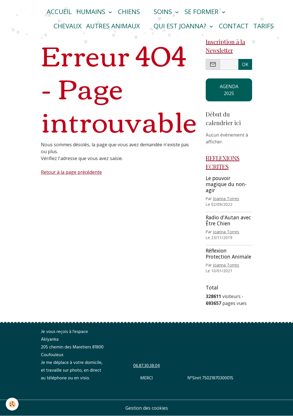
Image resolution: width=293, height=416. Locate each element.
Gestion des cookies (146, 408)
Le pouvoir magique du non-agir (226, 184)
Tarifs (263, 25)
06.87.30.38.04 (146, 366)
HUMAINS (91, 11)
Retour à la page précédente (71, 172)
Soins (164, 11)
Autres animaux (113, 25)
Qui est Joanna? (181, 25)
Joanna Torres (226, 198)
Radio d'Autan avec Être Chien (228, 220)
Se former (202, 11)
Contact (234, 25)
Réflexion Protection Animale (228, 253)
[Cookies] (12, 404)
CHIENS (129, 11)
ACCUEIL (59, 11)
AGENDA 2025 (229, 89)
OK (245, 64)
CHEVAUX (68, 25)
